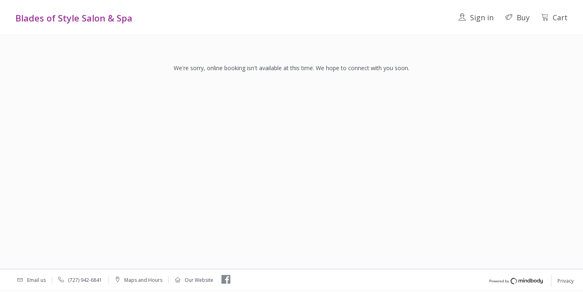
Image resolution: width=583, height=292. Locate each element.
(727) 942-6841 (85, 280)
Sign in (476, 17)
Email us (36, 280)
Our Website (199, 280)
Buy (517, 17)
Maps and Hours (143, 280)
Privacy (565, 280)
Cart (554, 17)
